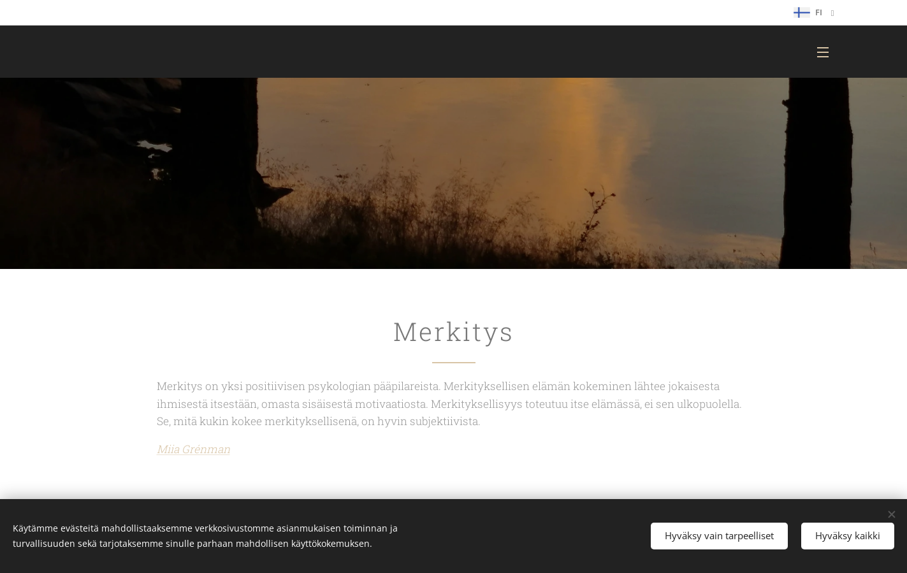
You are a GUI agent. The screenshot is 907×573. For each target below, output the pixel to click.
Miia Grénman (192, 449)
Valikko (823, 52)
